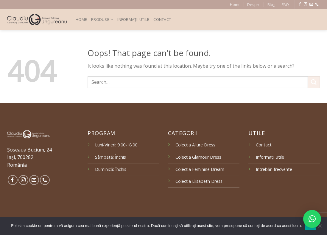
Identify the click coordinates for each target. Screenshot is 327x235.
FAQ (285, 4)
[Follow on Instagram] (305, 4)
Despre (254, 4)
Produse (102, 19)
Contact (162, 19)
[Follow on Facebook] (300, 4)
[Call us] (317, 4)
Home (235, 4)
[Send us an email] (311, 4)
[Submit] (314, 82)
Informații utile (133, 19)
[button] (312, 219)
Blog (271, 4)
